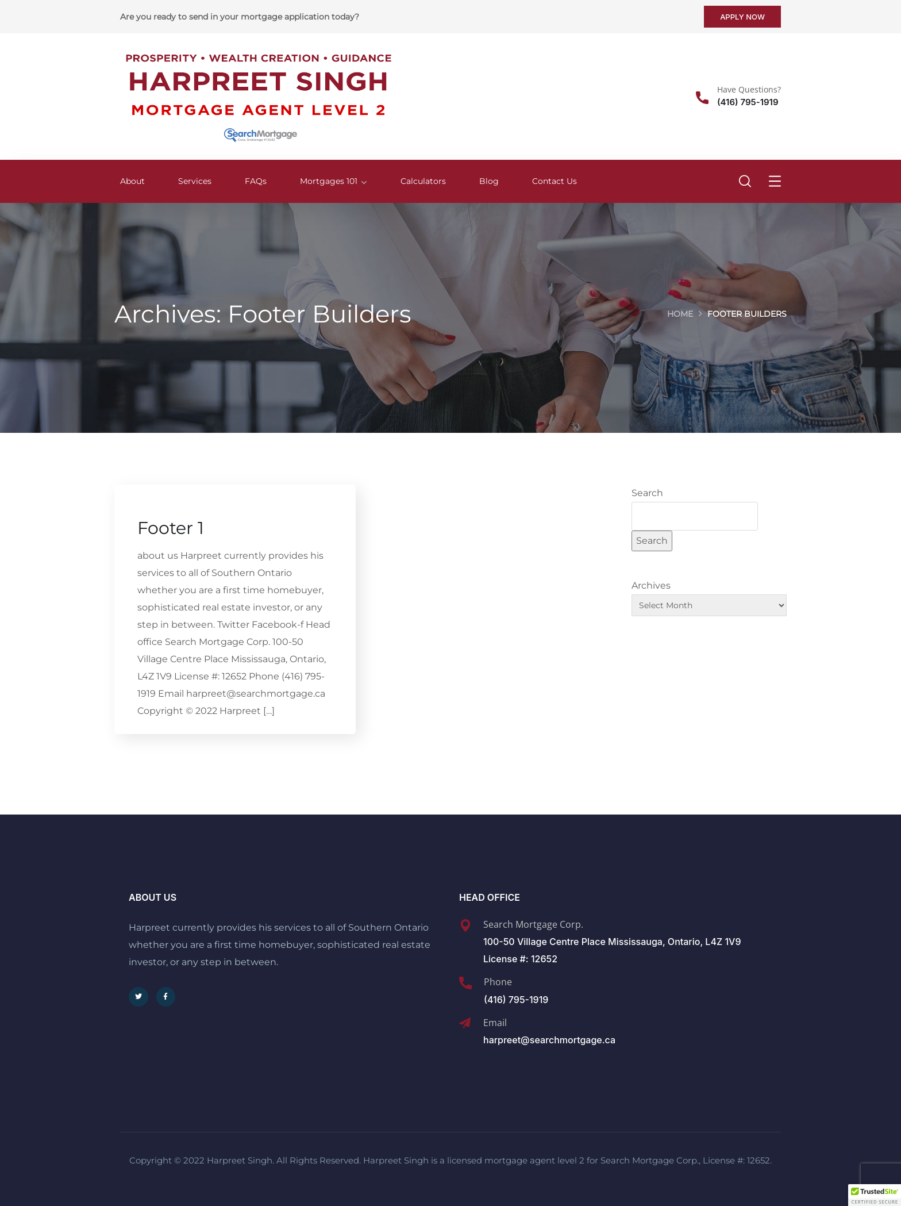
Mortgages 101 (328, 181)
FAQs (256, 181)
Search (647, 492)
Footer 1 (170, 528)
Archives (651, 585)
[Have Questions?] (702, 97)
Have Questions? (749, 89)
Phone (498, 981)
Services (194, 181)
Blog (489, 181)
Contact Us (554, 181)
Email (495, 1022)
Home (680, 314)
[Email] (465, 1023)
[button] (874, 1195)
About (132, 181)
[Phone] (465, 983)
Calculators (423, 181)
